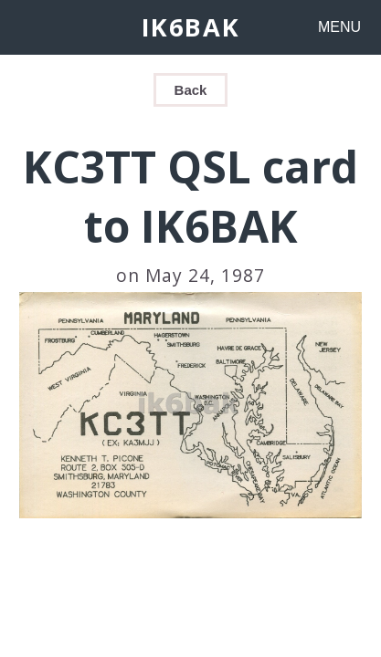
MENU (339, 27)
